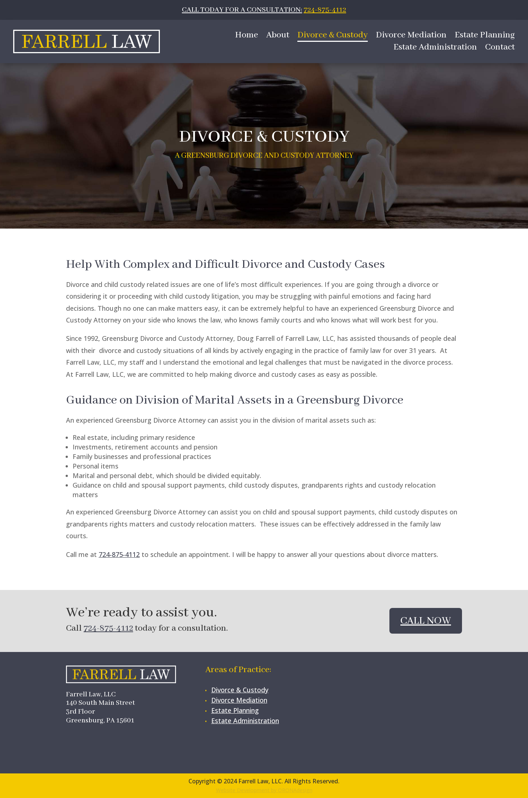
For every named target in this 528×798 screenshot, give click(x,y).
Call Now (425, 621)
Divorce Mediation (411, 36)
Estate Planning (485, 36)
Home (246, 36)
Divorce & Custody (332, 36)
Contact (500, 48)
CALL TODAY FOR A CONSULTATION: (242, 9)
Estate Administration (435, 48)
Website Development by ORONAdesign (264, 790)
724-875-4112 (325, 9)
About (277, 36)
